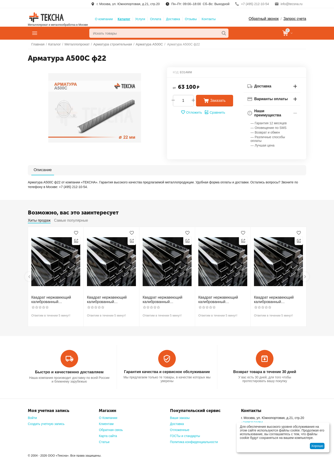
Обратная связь (111, 428)
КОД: (176, 72)
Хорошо (317, 446)
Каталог (124, 19)
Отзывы (191, 19)
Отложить (192, 112)
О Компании (108, 416)
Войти (32, 416)
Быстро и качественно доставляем (69, 371)
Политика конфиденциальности (194, 440)
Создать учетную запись (46, 422)
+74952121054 (252, 421)
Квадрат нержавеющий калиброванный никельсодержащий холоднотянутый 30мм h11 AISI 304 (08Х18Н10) (54, 299)
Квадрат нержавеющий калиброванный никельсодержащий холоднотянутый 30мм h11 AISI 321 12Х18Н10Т (110, 299)
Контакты (208, 19)
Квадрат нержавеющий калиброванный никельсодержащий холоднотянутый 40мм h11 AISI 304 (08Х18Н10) (166, 299)
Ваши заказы (180, 416)
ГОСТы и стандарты (185, 434)
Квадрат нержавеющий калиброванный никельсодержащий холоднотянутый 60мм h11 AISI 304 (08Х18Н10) (277, 299)
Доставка (173, 19)
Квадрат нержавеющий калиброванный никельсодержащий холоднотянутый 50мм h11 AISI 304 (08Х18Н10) (221, 299)
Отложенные (179, 428)
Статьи (104, 440)
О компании (104, 19)
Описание (39, 170)
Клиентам (106, 422)
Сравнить (214, 112)
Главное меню (54, 33)
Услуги (140, 19)
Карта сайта (108, 434)
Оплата (155, 19)
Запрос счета (294, 19)
